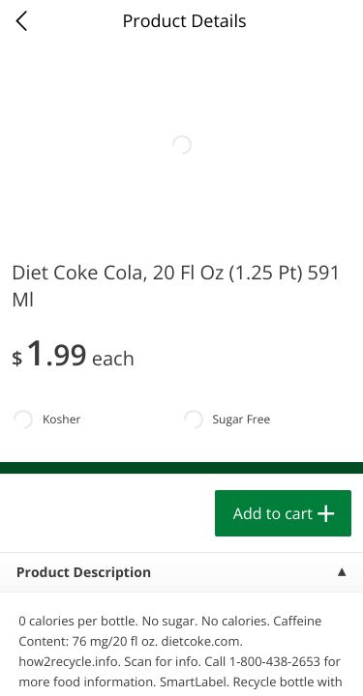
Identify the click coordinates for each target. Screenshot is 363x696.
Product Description (83, 573)
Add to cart (273, 513)
